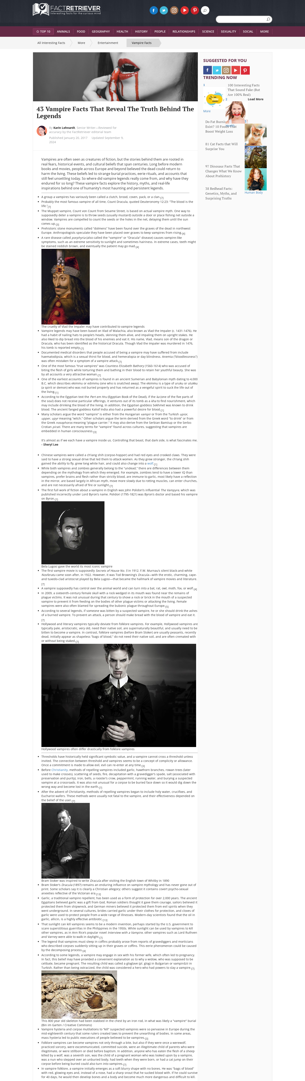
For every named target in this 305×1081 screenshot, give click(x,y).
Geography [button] (101, 31)
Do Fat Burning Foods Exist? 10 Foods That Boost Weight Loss (221, 126)
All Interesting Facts (51, 43)
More (81, 43)
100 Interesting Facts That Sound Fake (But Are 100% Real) (244, 90)
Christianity (59, 770)
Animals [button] (63, 31)
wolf (150, 463)
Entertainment (108, 43)
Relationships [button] (184, 31)
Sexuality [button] (228, 31)
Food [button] (81, 31)
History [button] (141, 31)
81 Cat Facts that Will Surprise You (221, 146)
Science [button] (208, 31)
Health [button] (122, 31)
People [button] (160, 31)
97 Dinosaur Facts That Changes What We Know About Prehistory (223, 171)
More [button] (264, 31)
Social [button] (248, 31)
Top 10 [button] (43, 31)
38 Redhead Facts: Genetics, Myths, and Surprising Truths (221, 193)
